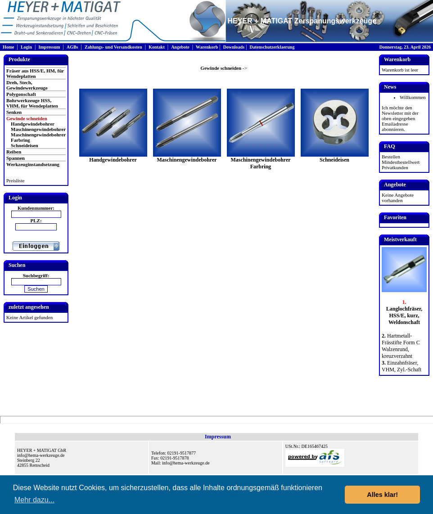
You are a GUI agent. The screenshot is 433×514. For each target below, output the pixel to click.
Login (26, 47)
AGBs (72, 47)
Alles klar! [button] (382, 494)
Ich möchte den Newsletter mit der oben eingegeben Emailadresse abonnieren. (400, 118)
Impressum (49, 47)
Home (8, 47)
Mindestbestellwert (400, 162)
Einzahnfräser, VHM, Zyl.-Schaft (401, 366)
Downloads (233, 47)
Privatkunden (395, 167)
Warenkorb (207, 47)
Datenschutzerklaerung (271, 47)
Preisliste (15, 180)
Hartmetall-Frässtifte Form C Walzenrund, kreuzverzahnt (401, 346)
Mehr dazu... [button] (34, 500)
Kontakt (157, 47)
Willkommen (413, 97)
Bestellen (391, 156)
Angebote (180, 47)
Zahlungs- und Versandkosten (113, 47)
